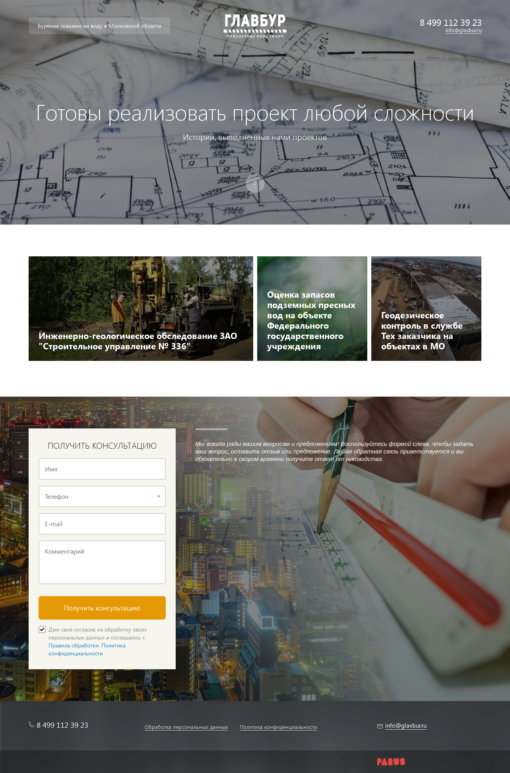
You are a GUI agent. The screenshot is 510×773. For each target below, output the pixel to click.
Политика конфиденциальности (87, 649)
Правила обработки (73, 645)
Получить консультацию (102, 607)
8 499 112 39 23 (451, 22)
